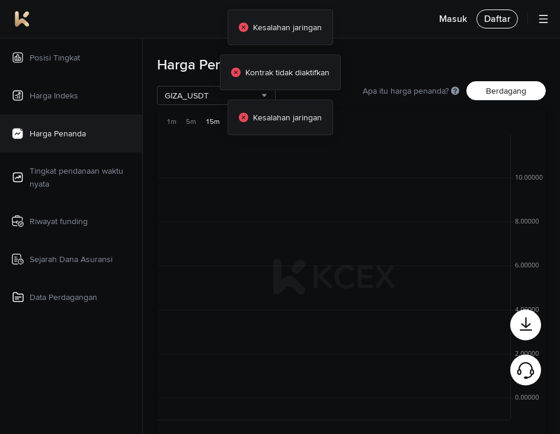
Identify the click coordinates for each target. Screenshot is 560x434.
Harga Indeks (44, 95)
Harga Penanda (48, 133)
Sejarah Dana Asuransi (62, 259)
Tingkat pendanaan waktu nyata (67, 177)
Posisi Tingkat (45, 57)
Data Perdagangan (54, 297)
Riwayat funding (49, 221)
